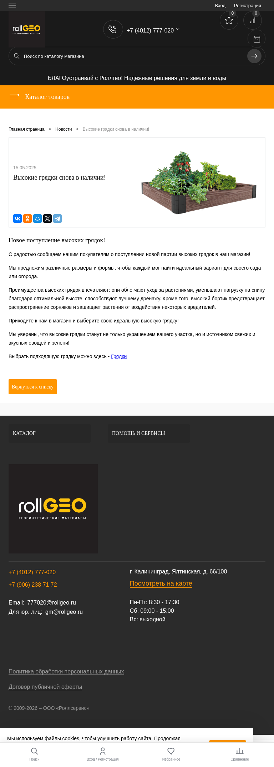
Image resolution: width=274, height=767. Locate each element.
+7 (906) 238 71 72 (33, 585)
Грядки (119, 356)
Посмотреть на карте (161, 583)
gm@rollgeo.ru (64, 612)
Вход (220, 5)
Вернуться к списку (33, 387)
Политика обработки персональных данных (66, 671)
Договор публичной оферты (45, 687)
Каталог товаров (39, 96)
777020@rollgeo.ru (51, 603)
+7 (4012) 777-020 (32, 572)
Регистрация (247, 5)
